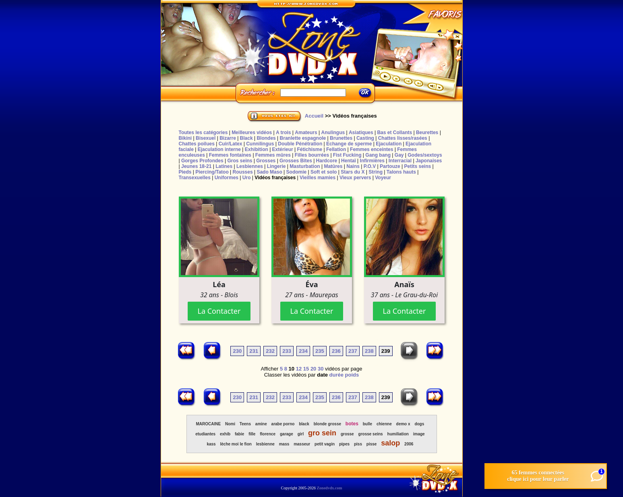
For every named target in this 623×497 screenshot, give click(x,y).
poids (352, 375)
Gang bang (378, 155)
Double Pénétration (300, 144)
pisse (371, 444)
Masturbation (305, 166)
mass (284, 444)
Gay (399, 155)
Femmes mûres (273, 155)
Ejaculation (389, 144)
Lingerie (276, 166)
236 (336, 351)
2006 (408, 444)
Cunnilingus (260, 144)
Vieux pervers (355, 177)
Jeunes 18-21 (196, 166)
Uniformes (226, 177)
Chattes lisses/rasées (402, 138)
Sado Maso (269, 172)
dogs (419, 424)
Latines (223, 166)
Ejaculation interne (219, 149)
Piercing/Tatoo (211, 172)
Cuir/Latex (230, 144)
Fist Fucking (347, 155)
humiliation (398, 434)
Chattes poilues (197, 144)
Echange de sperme (349, 144)
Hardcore (326, 161)
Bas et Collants (394, 132)
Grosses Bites (295, 161)
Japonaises (429, 161)
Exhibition (256, 149)
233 (286, 351)
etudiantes (205, 434)
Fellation (336, 149)
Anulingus (333, 132)
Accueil (314, 116)
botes (352, 424)
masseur (302, 444)
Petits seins (417, 166)
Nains (353, 166)
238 (369, 351)
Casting (365, 138)
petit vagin (325, 444)
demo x (403, 424)
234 (303, 351)
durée (336, 375)
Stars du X (352, 172)
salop (390, 443)
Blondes (266, 138)
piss (358, 444)
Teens (245, 424)
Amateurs (306, 132)
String (375, 172)
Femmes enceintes (371, 149)
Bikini (185, 138)
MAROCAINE (208, 424)
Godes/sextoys (425, 155)
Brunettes (341, 138)
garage (286, 434)
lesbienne (265, 444)
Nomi (230, 424)
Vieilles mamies (317, 177)
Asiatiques (361, 132)
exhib (225, 434)
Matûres (333, 166)
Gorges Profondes (202, 161)
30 (320, 369)
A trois (283, 132)
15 (306, 369)
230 (237, 351)
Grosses (265, 161)
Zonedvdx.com (329, 488)
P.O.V (370, 166)
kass (211, 444)
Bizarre (227, 138)
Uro (246, 177)
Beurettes (427, 132)
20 (313, 369)
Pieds (185, 172)
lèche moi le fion (236, 444)
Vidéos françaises (275, 177)
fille (251, 434)
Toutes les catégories (203, 132)
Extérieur (282, 149)
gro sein (322, 433)
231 (253, 351)
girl (301, 434)
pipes (344, 444)
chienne (384, 424)
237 (352, 351)
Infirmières (372, 161)
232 (270, 351)
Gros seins (239, 161)
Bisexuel (205, 138)
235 (319, 351)
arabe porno (283, 424)
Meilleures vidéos (252, 132)
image (419, 434)
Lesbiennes (249, 166)
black (304, 424)
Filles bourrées (312, 155)
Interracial (400, 161)
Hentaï (348, 161)
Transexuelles (195, 177)
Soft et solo (323, 172)
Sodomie (296, 172)
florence (267, 434)
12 (299, 369)
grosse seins (370, 434)
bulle (367, 424)
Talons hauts (401, 172)
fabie (239, 434)
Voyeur (383, 177)
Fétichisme (309, 149)
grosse (347, 434)
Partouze (390, 166)
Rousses (243, 172)
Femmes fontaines (230, 155)
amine (261, 424)
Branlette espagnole (303, 138)
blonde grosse (327, 424)
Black (246, 138)
